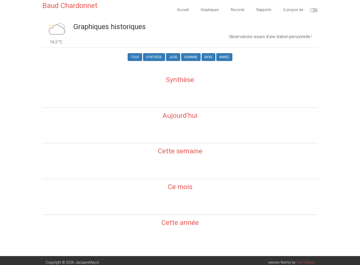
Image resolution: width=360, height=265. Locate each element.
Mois (208, 57)
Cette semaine (180, 151)
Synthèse (154, 57)
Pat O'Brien (305, 262)
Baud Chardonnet (69, 5)
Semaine (191, 57)
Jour (173, 57)
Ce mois (180, 186)
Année (224, 57)
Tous (135, 57)
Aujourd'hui (180, 115)
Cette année (180, 222)
